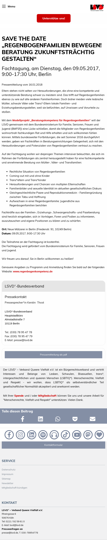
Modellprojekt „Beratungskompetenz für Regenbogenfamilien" (51, 120)
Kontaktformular (53, 445)
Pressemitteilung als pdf (53, 354)
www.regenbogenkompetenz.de (32, 271)
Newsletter (7, 483)
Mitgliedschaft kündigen (14, 487)
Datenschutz (8, 469)
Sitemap (6, 478)
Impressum (7, 474)
